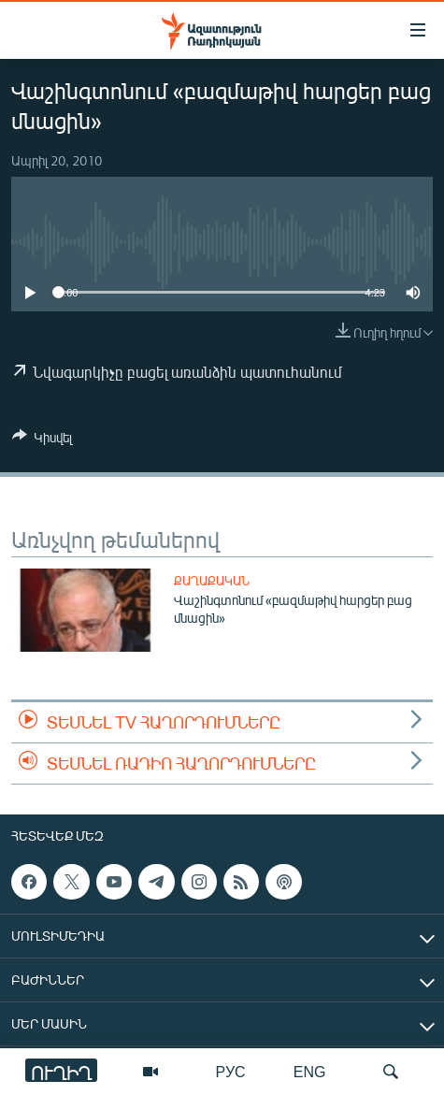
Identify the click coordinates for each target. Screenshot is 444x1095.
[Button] (42, 440)
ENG (310, 1071)
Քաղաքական (212, 580)
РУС (231, 1071)
